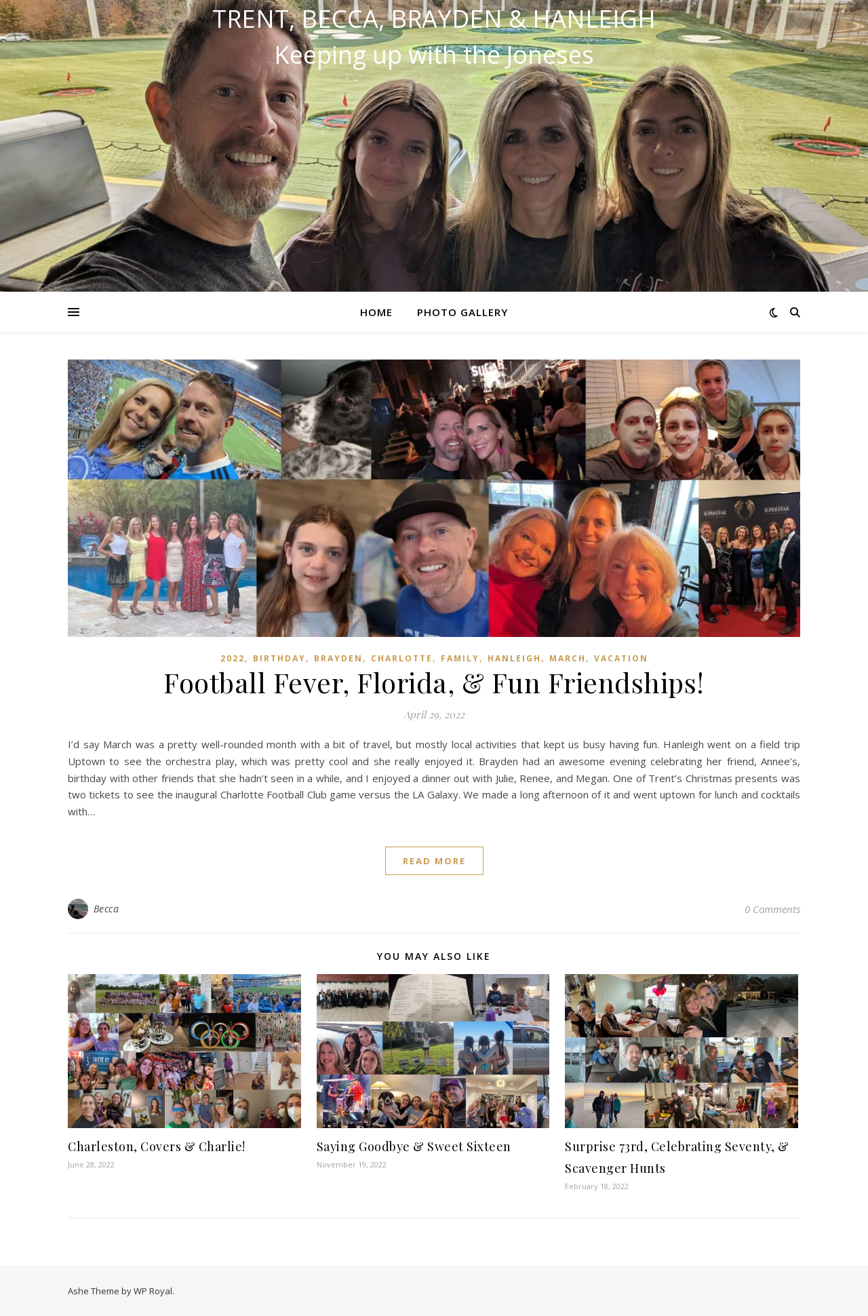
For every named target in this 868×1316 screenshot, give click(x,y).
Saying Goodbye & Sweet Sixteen (414, 1146)
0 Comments (772, 909)
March (567, 658)
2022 (232, 658)
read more (434, 861)
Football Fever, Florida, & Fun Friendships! (434, 682)
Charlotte (402, 658)
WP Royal (153, 1291)
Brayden (338, 658)
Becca (106, 908)
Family (460, 658)
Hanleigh (514, 658)
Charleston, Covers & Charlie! (156, 1146)
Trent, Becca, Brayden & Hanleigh (434, 19)
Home (376, 312)
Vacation (621, 658)
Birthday (279, 658)
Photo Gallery (462, 312)
